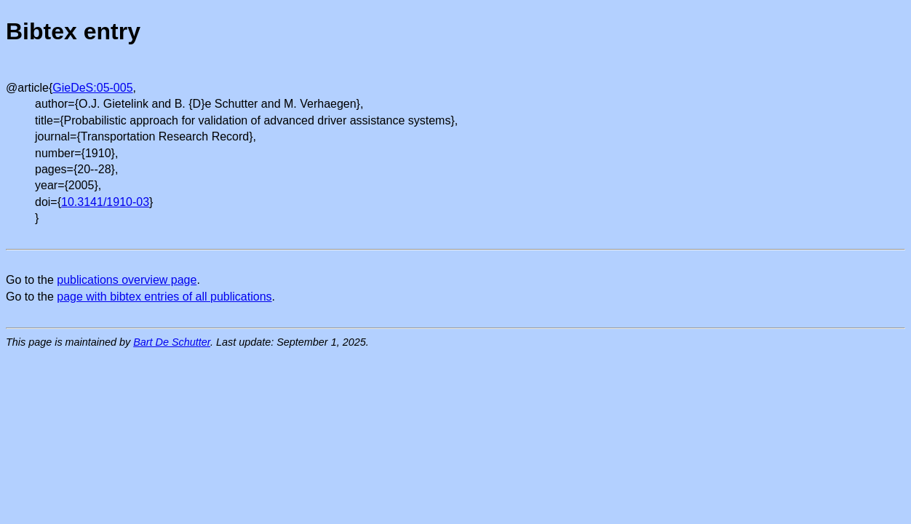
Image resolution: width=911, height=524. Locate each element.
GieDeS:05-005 (92, 88)
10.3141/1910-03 (105, 202)
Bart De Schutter (171, 342)
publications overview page (126, 280)
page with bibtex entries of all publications (164, 296)
